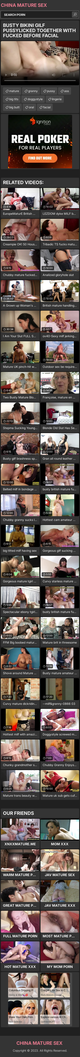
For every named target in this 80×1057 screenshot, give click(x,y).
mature (14, 91)
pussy (51, 91)
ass (66, 91)
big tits (13, 99)
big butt (14, 107)
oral (31, 107)
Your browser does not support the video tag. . (40, 63)
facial (47, 107)
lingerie (57, 99)
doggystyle (35, 99)
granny (33, 91)
